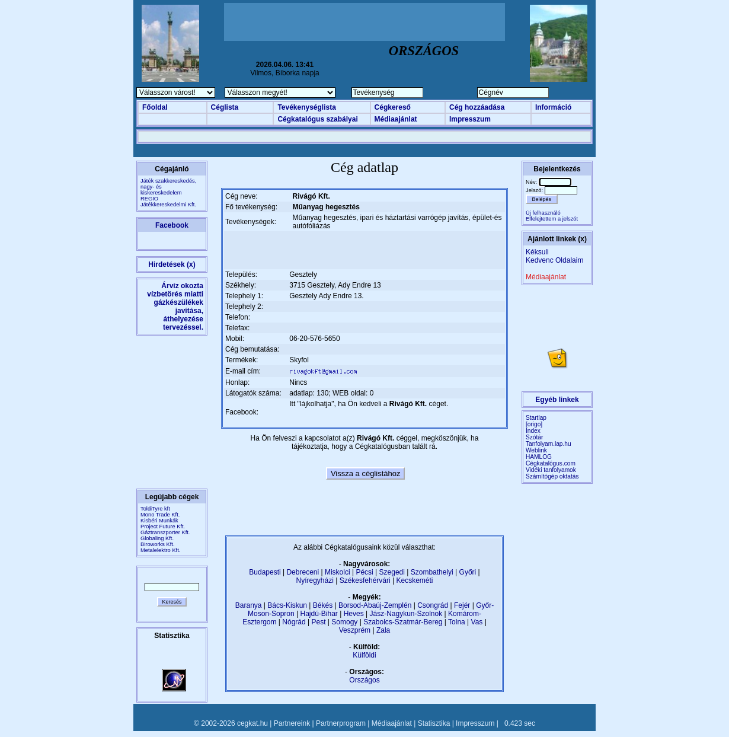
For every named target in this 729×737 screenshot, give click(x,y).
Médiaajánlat (396, 119)
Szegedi (392, 572)
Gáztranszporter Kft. (165, 532)
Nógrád (293, 622)
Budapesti (264, 572)
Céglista (225, 107)
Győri (468, 572)
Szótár (534, 437)
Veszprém (354, 630)
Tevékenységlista (306, 107)
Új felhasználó (543, 213)
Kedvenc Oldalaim (554, 260)
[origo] (534, 424)
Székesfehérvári (365, 580)
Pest (318, 622)
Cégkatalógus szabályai (317, 119)
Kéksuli (537, 252)
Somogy (344, 622)
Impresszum (470, 119)
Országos (364, 680)
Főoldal (155, 107)
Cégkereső (393, 107)
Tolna (456, 622)
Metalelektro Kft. (160, 550)
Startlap (536, 417)
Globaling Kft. (157, 538)
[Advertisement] (364, 22)
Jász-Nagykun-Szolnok (405, 614)
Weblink (536, 450)
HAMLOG (539, 457)
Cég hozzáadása (476, 107)
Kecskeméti (414, 580)
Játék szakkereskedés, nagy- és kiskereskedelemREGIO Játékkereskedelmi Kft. (168, 193)
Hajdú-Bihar (319, 614)
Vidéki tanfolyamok (551, 470)
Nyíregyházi (314, 580)
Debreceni (302, 572)
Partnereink (292, 723)
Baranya (248, 605)
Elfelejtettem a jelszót (552, 219)
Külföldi (364, 655)
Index (533, 430)
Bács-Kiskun (287, 605)
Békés (322, 605)
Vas (477, 622)
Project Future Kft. (162, 526)
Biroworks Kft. (157, 544)
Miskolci (337, 572)
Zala (383, 630)
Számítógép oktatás (552, 476)
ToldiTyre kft (155, 509)
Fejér (462, 605)
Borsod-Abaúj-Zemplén (374, 605)
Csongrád (432, 605)
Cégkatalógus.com (550, 463)
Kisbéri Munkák (159, 521)
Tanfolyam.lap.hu (548, 444)
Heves (354, 614)
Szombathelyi (432, 572)
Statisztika (434, 723)
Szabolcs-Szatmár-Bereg (402, 622)
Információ (553, 107)
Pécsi (364, 572)
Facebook (171, 225)
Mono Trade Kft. (160, 515)
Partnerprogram (341, 723)
